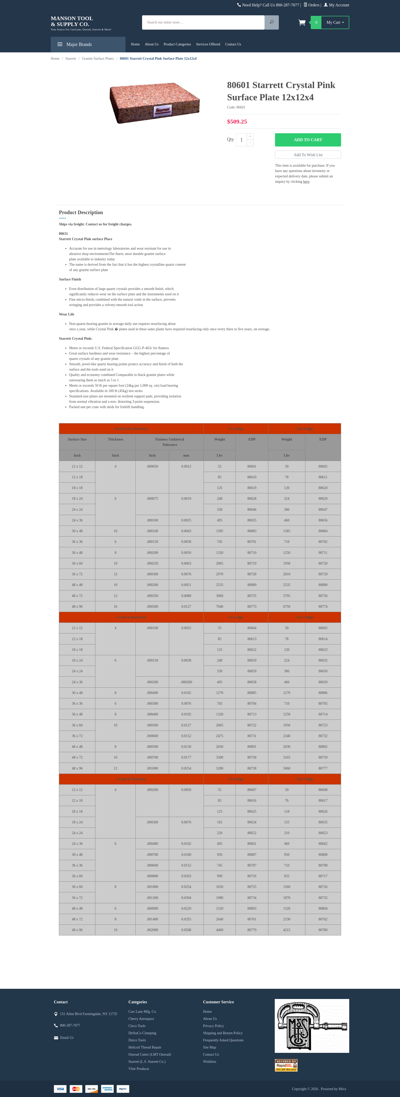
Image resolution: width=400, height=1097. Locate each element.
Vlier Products (139, 1069)
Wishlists (209, 1062)
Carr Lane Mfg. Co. (143, 1012)
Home (135, 44)
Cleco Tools (137, 1026)
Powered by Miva (333, 1089)
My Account (336, 5)
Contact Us (233, 44)
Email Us (67, 1038)
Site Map (209, 1047)
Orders (312, 5)
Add (308, 140)
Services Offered (208, 44)
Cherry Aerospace (141, 1019)
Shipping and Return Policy (223, 1033)
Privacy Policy (213, 1026)
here (306, 182)
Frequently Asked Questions (223, 1040)
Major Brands (74, 45)
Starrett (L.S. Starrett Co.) (147, 1062)
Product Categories (177, 44)
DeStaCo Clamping (142, 1033)
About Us (152, 44)
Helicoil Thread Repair (145, 1047)
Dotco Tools (137, 1040)
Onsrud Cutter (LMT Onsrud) (150, 1054)
